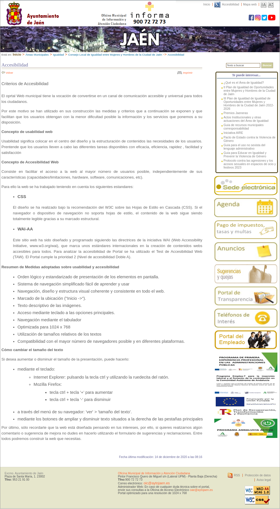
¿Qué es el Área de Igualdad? (243, 82)
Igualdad (58, 54)
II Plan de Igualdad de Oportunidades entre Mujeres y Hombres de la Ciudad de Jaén (249, 90)
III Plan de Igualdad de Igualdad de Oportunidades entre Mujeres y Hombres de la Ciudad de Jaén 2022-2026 (248, 103)
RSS (237, 475)
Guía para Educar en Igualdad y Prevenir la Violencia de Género (245, 154)
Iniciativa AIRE (233, 132)
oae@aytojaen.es (201, 490)
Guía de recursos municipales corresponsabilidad (243, 126)
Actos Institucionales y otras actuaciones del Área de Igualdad (246, 118)
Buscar (267, 65)
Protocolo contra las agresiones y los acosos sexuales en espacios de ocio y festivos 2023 (249, 164)
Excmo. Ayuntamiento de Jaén (24, 473)
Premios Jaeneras (235, 113)
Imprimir (187, 72)
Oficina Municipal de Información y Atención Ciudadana (154, 473)
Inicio (206, 4)
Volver (9, 72)
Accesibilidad (230, 4)
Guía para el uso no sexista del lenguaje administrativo (244, 146)
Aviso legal (264, 479)
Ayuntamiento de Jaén (57, 8)
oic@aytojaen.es (156, 483)
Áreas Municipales (37, 54)
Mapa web (249, 4)
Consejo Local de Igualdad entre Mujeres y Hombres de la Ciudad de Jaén (115, 54)
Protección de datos (258, 475)
